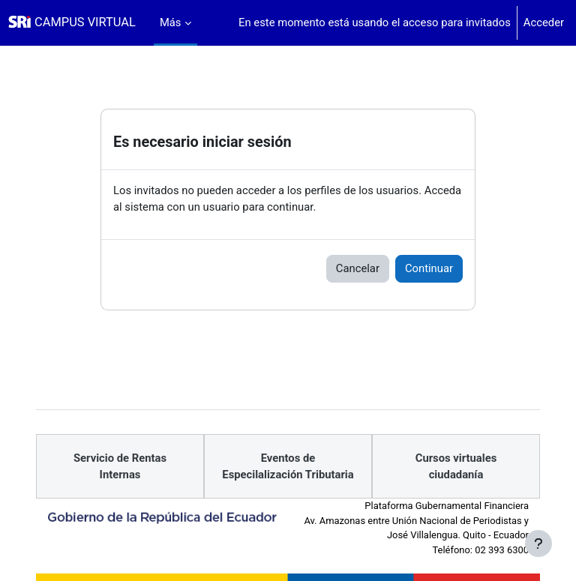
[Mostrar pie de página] (538, 543)
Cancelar (358, 268)
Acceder (544, 22)
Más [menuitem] (171, 22)
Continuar (429, 268)
